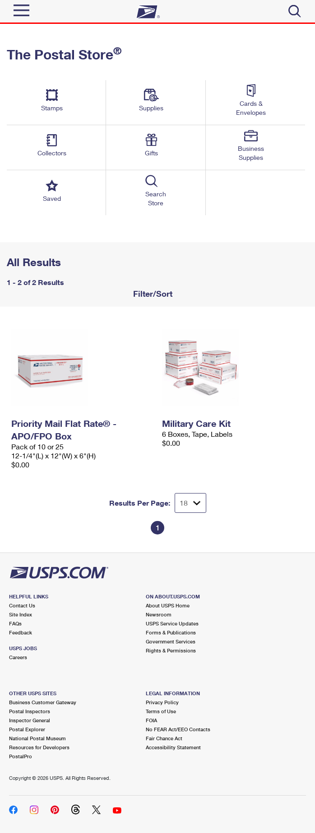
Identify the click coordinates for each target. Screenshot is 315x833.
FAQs (15, 623)
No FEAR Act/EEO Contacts (178, 729)
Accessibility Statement (173, 747)
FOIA (151, 720)
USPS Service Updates (172, 623)
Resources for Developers (39, 747)
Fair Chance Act (164, 738)
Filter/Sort (151, 294)
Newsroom (158, 614)
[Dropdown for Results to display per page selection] (190, 503)
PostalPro (20, 756)
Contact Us (22, 605)
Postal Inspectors (29, 711)
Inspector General (29, 720)
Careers (18, 657)
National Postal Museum (37, 738)
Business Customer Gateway (42, 702)
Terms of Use (161, 711)
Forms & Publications (171, 632)
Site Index (20, 614)
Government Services (170, 641)
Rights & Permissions (171, 650)
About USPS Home (168, 605)
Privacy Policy (162, 702)
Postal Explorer (27, 729)
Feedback (20, 632)
